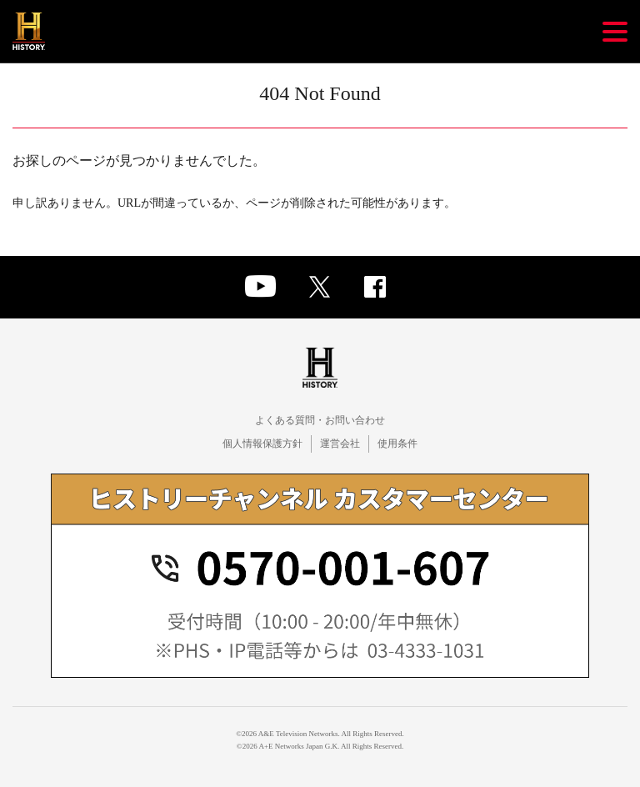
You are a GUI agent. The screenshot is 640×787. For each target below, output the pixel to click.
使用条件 (398, 443)
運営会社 (340, 443)
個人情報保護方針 (262, 443)
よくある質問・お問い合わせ (320, 420)
